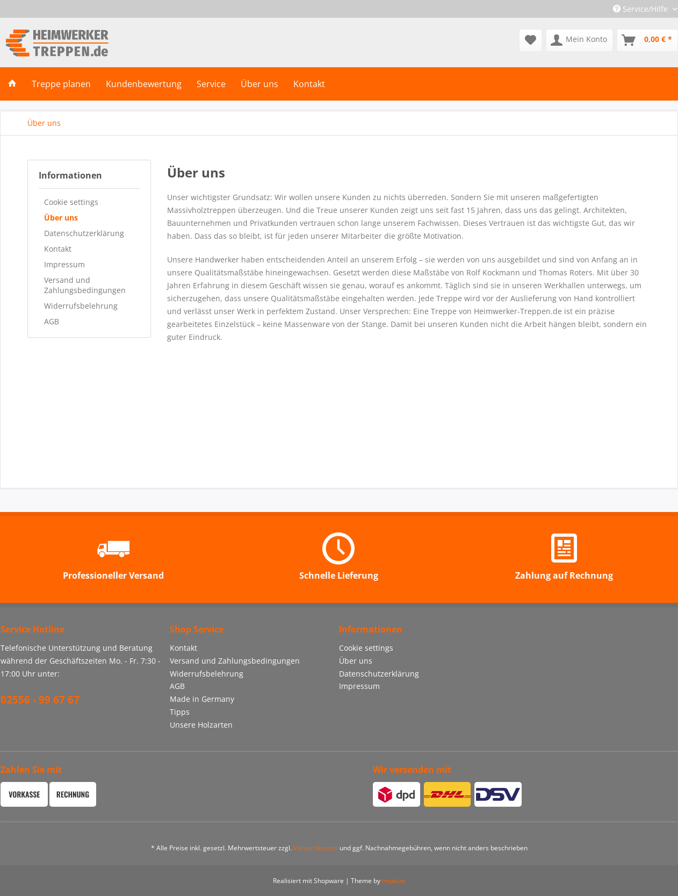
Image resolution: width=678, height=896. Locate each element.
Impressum (64, 264)
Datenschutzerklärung (84, 233)
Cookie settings (71, 202)
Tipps (180, 712)
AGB (51, 321)
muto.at (393, 880)
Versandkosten (315, 847)
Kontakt (57, 249)
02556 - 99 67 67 (40, 700)
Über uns (61, 217)
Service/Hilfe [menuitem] (641, 9)
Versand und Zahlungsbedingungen (85, 285)
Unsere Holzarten (201, 725)
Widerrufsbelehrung (81, 306)
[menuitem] (531, 40)
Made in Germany (202, 699)
